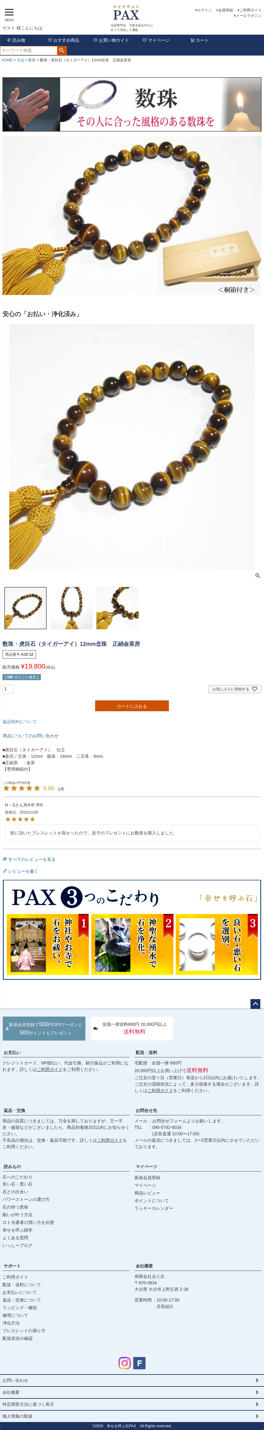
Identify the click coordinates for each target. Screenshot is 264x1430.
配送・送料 (146, 1052)
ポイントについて (151, 1200)
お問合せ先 (146, 1110)
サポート (12, 1265)
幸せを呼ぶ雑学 (17, 1230)
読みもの (12, 1166)
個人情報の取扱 (17, 1416)
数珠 (32, 60)
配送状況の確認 (17, 1338)
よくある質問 (15, 1237)
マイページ (155, 40)
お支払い (12, 1052)
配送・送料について (21, 1284)
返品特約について (19, 721)
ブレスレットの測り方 (23, 1330)
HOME (7, 60)
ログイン (204, 10)
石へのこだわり (17, 1177)
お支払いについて (19, 1292)
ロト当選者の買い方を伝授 (28, 1222)
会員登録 (225, 10)
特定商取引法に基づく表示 (28, 1404)
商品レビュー (147, 1192)
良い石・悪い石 (17, 1184)
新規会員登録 (147, 1177)
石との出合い (15, 1191)
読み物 (16, 40)
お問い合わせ (15, 1380)
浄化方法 (11, 1323)
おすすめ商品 (63, 40)
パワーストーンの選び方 (26, 1199)
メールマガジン (249, 15)
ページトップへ (255, 1004)
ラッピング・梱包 (19, 1307)
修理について (15, 1315)
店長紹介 (165, 1306)
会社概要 (144, 1265)
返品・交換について (21, 1300)
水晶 (20, 60)
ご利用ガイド (250, 10)
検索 (62, 50)
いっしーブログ (17, 1245)
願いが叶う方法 (17, 1214)
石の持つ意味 (15, 1207)
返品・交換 (14, 1110)
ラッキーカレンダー (153, 1208)
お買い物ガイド (111, 40)
